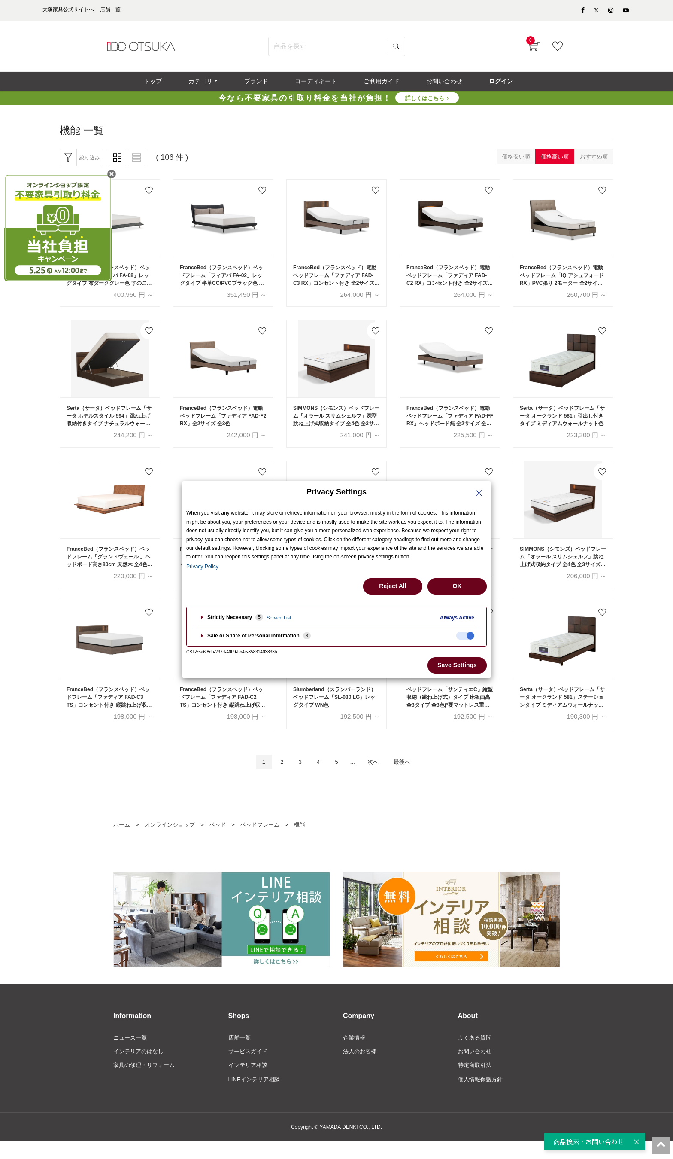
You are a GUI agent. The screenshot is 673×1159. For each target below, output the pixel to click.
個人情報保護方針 (482, 1097)
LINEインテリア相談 (256, 1097)
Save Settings (457, 665)
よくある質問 (476, 1053)
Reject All (392, 586)
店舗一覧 (240, 1053)
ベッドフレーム (268, 840)
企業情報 (355, 1053)
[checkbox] (465, 636)
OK (457, 586)
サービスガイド (249, 1067)
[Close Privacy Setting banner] (479, 493)
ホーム (122, 840)
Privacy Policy (202, 567)
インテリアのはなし (140, 1067)
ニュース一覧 (131, 1053)
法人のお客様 (361, 1067)
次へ (376, 777)
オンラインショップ (173, 840)
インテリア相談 (249, 1082)
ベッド (224, 840)
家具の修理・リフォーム (146, 1082)
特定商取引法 (476, 1082)
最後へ (409, 777)
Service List (279, 617)
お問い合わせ (476, 1067)
